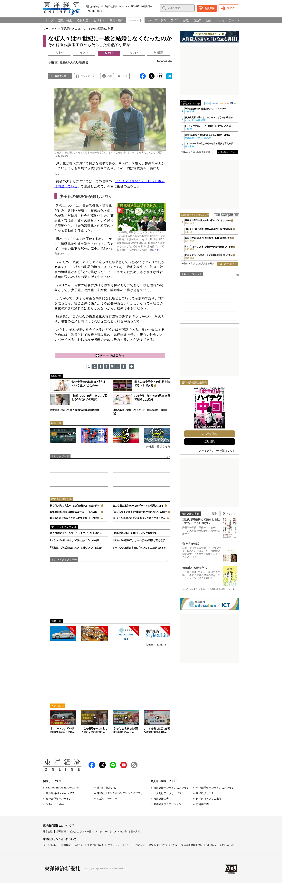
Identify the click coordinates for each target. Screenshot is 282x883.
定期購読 (209, 441)
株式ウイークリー (107, 798)
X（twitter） (102, 765)
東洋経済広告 (161, 798)
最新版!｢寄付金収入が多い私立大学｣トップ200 (74, 518)
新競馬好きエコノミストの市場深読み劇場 (87, 28)
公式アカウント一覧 (80, 831)
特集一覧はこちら (159, 446)
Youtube (123, 765)
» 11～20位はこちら (227, 264)
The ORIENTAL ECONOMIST (63, 787)
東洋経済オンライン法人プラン (171, 787)
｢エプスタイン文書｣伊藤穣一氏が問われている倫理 (140, 511)
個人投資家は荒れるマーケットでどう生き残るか (76, 533)
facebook (92, 765)
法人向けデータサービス (168, 793)
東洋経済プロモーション (168, 804)
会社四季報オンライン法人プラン (215, 787)
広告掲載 (66, 845)
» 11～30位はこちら (227, 152)
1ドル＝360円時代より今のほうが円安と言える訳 (139, 540)
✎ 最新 (158, 52)
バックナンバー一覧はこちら (218, 450)
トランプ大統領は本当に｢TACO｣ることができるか (139, 547)
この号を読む (209, 433)
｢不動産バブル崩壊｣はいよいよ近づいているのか (76, 547)
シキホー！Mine (55, 804)
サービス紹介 (50, 845)
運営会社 (47, 831)
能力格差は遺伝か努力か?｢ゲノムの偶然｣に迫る (138, 505)
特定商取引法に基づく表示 (163, 845)
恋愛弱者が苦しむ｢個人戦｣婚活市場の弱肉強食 (74, 410)
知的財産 (140, 845)
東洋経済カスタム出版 (208, 798)
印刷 (109, 76)
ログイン (232, 8)
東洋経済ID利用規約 (191, 845)
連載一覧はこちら (159, 644)
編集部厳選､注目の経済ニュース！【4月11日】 (75, 511)
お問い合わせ (227, 845)
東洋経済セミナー (206, 793)
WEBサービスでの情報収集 (89, 845)
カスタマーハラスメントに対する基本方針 (117, 831)
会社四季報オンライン (58, 798)
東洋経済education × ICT (60, 793)
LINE (113, 765)
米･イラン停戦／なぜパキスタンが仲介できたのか (139, 518)
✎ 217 (133, 53)
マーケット (50, 28)
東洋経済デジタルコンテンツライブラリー (121, 793)
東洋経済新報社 (62, 868)
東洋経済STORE (106, 787)
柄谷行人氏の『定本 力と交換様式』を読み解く (75, 505)
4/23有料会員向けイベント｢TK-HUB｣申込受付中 (126, 6)
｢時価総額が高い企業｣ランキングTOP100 (134, 533)
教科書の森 (202, 804)
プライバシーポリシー (119, 845)
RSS (134, 765)
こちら (158, 250)
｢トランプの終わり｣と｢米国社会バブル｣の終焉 (74, 540)
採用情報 (61, 831)
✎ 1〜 (59, 52)
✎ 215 (84, 53)
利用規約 (211, 845)
